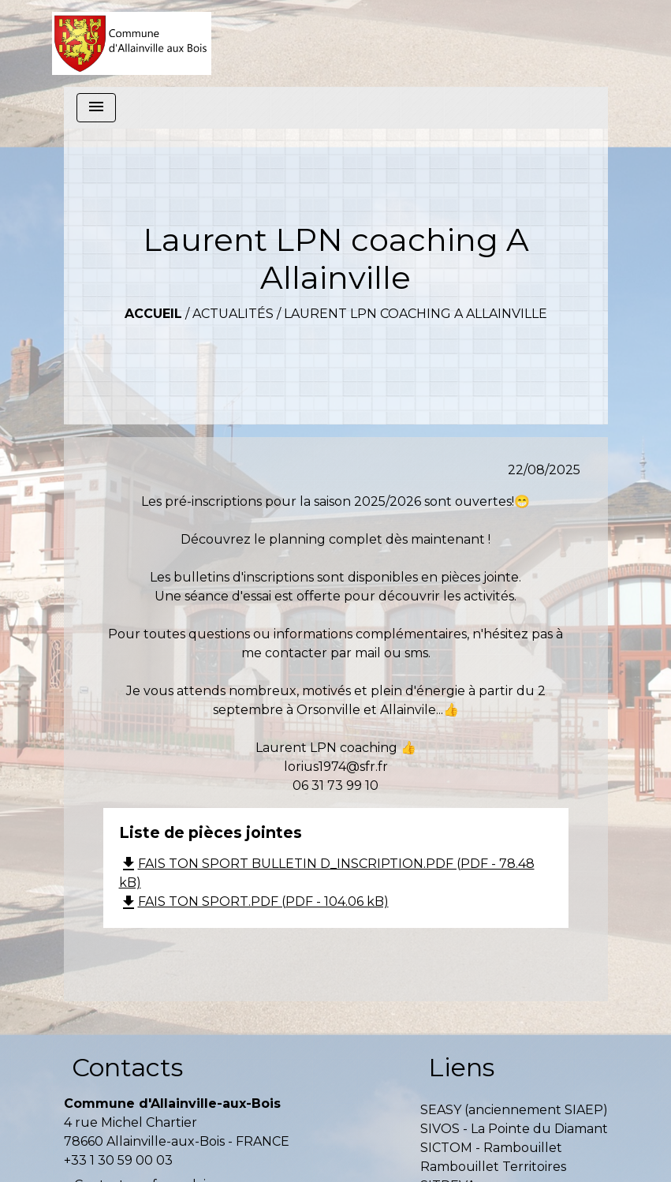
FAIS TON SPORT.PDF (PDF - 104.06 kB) (254, 901)
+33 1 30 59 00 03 (118, 1160)
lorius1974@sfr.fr (336, 766)
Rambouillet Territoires (493, 1166)
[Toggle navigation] (96, 107)
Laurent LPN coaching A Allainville (415, 313)
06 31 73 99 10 (335, 785)
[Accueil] (132, 43)
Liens (461, 1067)
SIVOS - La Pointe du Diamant (514, 1128)
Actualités (233, 313)
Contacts (127, 1067)
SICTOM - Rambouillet (491, 1147)
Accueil (153, 313)
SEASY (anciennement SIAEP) (514, 1109)
